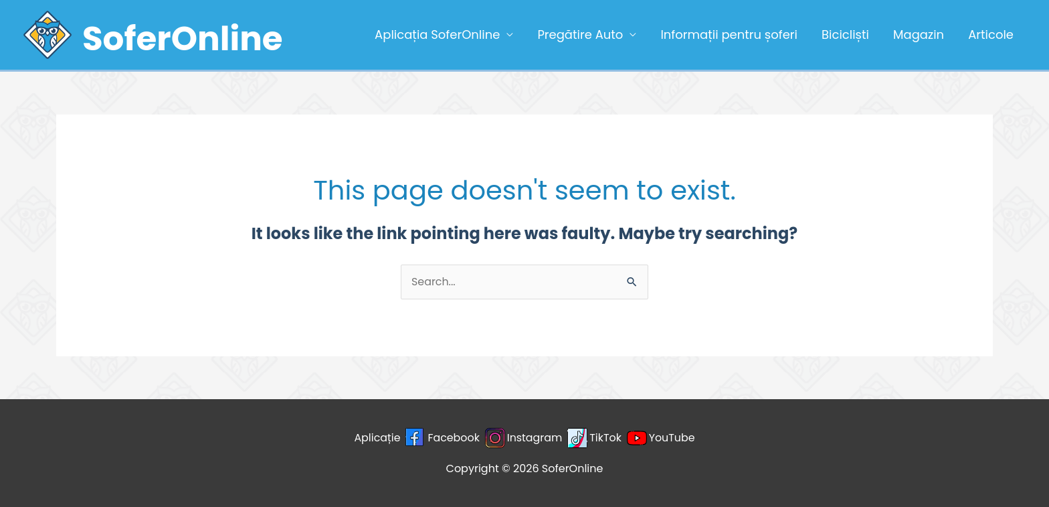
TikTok (606, 437)
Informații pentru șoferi (728, 34)
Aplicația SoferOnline (437, 34)
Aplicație (376, 437)
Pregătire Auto (580, 34)
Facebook (453, 437)
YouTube (673, 437)
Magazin (918, 34)
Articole (991, 34)
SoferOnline (182, 38)
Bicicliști (845, 34)
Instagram (535, 437)
